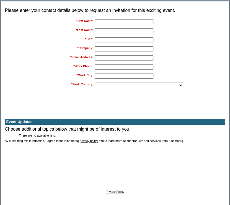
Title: (89, 39)
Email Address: (82, 57)
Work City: (85, 75)
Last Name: (85, 30)
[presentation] (138, 106)
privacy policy (89, 141)
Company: (86, 48)
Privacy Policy (115, 191)
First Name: (85, 21)
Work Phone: (84, 66)
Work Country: (82, 84)
